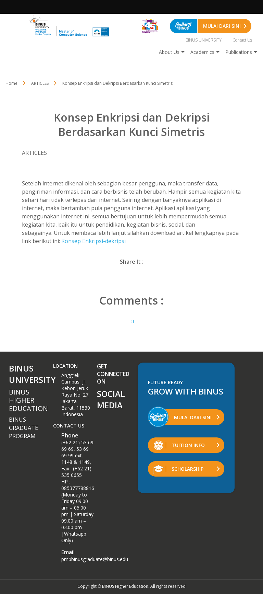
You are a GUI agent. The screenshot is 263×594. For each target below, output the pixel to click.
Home (11, 83)
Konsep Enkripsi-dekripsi (93, 241)
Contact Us (242, 40)
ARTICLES (40, 83)
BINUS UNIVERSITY (204, 40)
